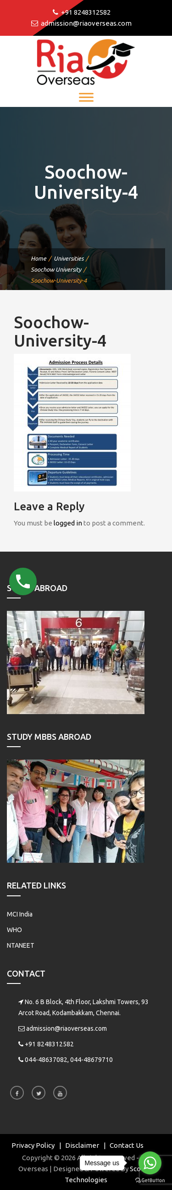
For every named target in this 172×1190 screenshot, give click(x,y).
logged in (68, 523)
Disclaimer (82, 1145)
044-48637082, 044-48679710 (69, 1059)
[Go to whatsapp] (150, 1162)
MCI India (20, 914)
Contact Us (127, 1145)
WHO (14, 929)
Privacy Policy (33, 1145)
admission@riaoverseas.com (66, 1028)
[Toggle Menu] (86, 97)
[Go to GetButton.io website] (150, 1181)
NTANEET (20, 945)
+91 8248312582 (49, 1044)
